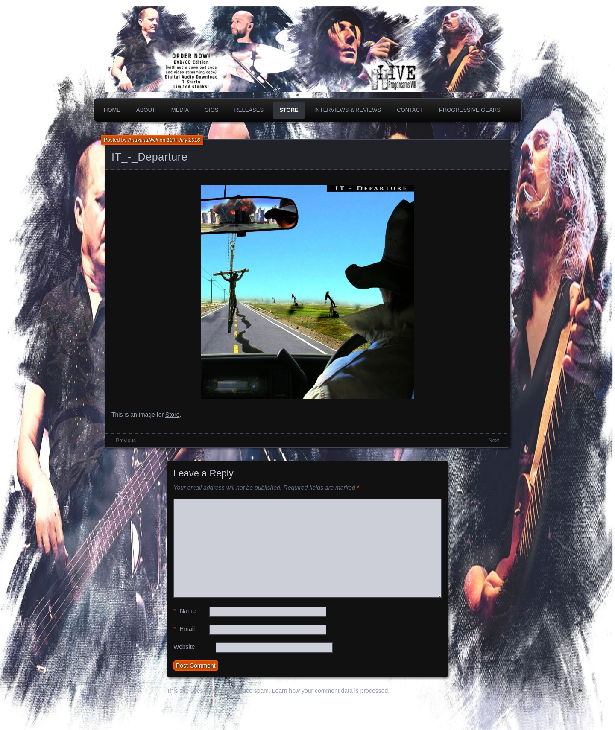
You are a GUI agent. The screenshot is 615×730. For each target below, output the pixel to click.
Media (180, 110)
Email (184, 629)
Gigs (212, 110)
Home (112, 110)
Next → (497, 441)
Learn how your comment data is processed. (331, 690)
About (145, 110)
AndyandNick (143, 140)
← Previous (122, 441)
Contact (410, 110)
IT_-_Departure (149, 157)
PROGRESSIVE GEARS (470, 110)
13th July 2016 (183, 140)
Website (184, 646)
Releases (249, 110)
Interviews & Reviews (347, 110)
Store (289, 110)
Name (184, 611)
